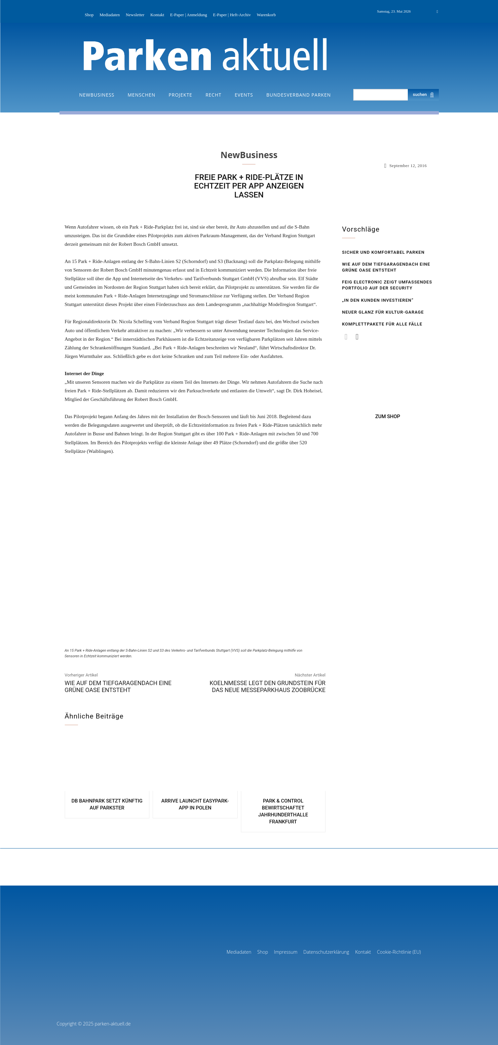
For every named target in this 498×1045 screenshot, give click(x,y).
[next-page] (357, 336)
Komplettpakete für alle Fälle (382, 324)
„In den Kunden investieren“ (377, 300)
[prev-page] (346, 336)
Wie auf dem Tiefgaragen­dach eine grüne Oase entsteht (118, 686)
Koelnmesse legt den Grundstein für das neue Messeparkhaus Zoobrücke (268, 686)
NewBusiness (249, 154)
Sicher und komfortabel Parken (383, 252)
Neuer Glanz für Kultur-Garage (383, 312)
